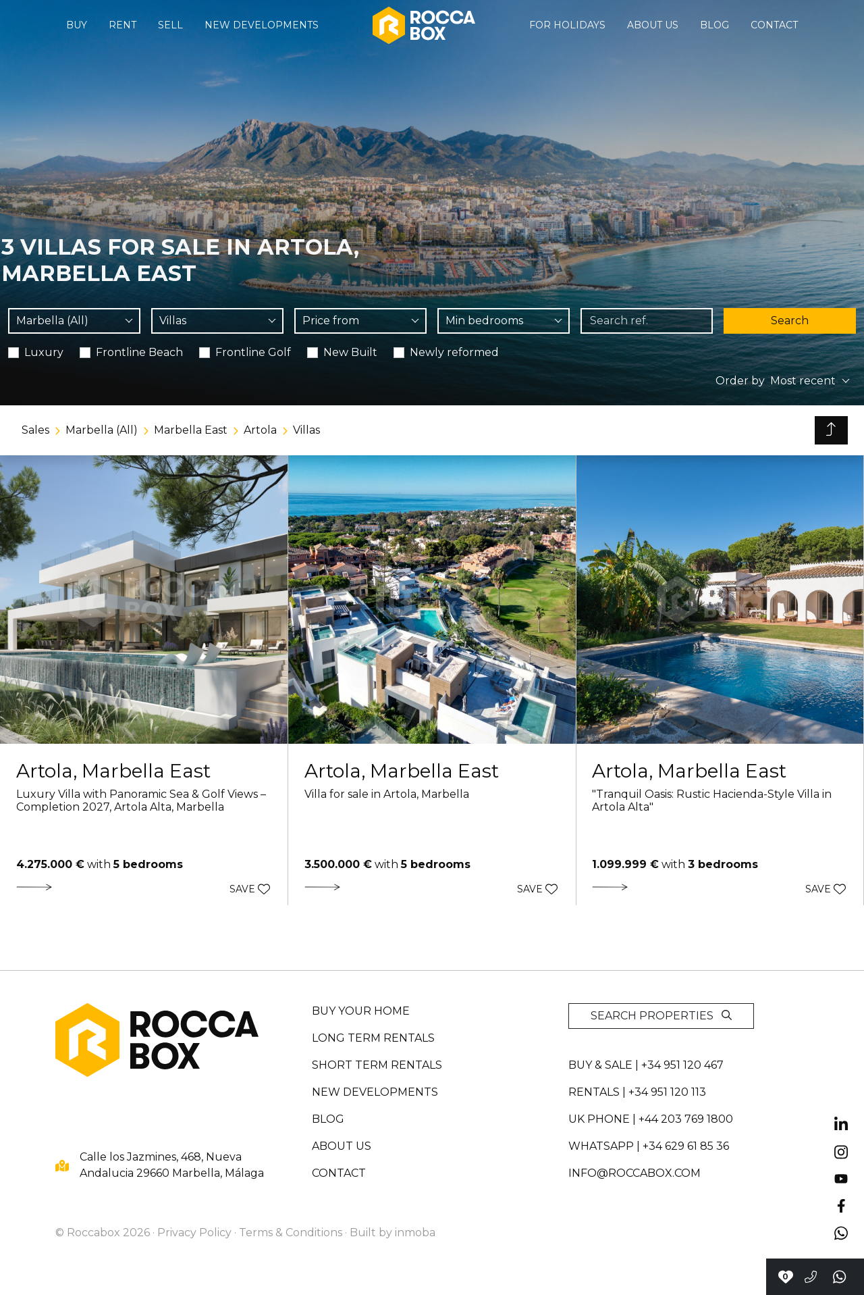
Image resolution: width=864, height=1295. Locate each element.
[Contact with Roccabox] (785, 1277)
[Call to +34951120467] (811, 1277)
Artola (260, 430)
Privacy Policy (194, 1232)
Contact (774, 25)
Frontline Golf (253, 352)
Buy (76, 25)
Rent (122, 25)
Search (790, 320)
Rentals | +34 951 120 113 (637, 1092)
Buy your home (361, 1011)
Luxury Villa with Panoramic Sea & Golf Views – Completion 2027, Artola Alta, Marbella (141, 800)
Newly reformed (454, 352)
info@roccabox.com (634, 1173)
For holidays (567, 25)
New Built (350, 352)
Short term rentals (377, 1065)
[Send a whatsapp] (840, 1276)
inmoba (415, 1232)
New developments (262, 25)
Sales (35, 430)
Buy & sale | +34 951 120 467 (646, 1065)
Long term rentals (373, 1038)
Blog (714, 25)
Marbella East (190, 430)
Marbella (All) (101, 430)
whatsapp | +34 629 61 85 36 (648, 1146)
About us (652, 25)
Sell (170, 25)
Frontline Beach (139, 352)
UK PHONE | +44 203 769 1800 (650, 1119)
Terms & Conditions (290, 1232)
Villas (306, 430)
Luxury (43, 352)
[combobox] (74, 321)
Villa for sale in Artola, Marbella (386, 794)
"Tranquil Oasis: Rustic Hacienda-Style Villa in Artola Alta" (712, 800)
